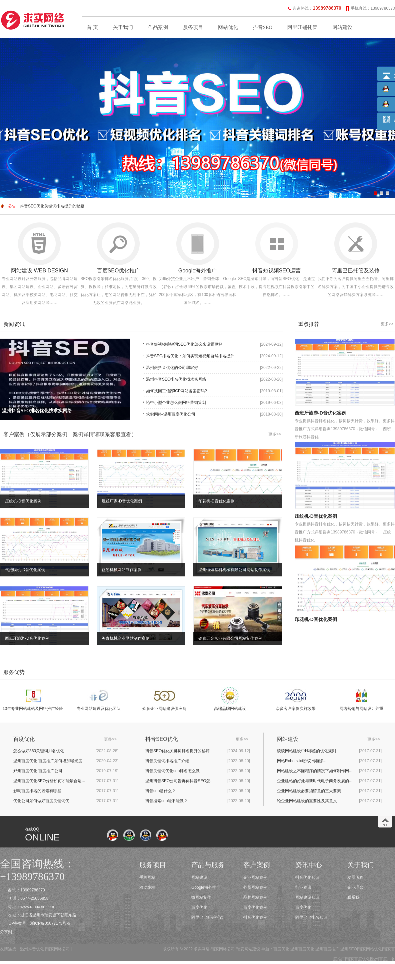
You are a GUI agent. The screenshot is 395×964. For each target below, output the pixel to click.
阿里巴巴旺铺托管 (207, 917)
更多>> (274, 434)
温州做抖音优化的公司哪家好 (172, 367)
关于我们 (123, 27)
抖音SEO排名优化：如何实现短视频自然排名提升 (190, 356)
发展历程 (355, 877)
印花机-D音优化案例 (316, 619)
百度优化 (199, 907)
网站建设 (342, 27)
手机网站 (147, 877)
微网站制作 (201, 897)
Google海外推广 (205, 887)
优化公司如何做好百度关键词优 (41, 801)
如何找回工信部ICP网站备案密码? (176, 391)
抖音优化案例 (255, 917)
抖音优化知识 (307, 877)
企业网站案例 (255, 877)
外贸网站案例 (255, 887)
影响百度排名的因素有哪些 (37, 791)
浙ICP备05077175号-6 (50, 923)
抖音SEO (262, 27)
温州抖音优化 (32, 949)
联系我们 (355, 897)
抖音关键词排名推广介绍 (167, 761)
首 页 (92, 27)
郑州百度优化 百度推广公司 (37, 771)
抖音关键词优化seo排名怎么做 (172, 771)
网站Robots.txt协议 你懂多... (302, 761)
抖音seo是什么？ (160, 791)
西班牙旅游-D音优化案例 (320, 413)
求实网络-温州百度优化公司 (170, 414)
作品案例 (158, 27)
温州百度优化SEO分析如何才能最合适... (49, 781)
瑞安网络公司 (58, 949)
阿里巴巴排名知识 (311, 917)
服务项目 (193, 27)
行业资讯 (303, 887)
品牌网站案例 (255, 897)
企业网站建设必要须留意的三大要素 (309, 791)
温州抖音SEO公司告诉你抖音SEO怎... (179, 781)
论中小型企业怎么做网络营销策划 (176, 402)
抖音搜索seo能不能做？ (166, 801)
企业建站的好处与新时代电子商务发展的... (314, 781)
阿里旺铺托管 (302, 27)
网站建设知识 (307, 897)
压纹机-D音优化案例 (316, 516)
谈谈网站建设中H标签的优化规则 (306, 751)
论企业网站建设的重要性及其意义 (307, 801)
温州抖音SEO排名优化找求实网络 (176, 379)
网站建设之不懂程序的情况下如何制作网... (314, 771)
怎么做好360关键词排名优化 (38, 751)
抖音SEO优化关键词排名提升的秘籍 (52, 206)
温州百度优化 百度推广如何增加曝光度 (47, 761)
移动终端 (147, 887)
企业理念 (355, 887)
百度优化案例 (255, 907)
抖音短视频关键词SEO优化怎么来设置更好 (184, 344)
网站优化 (228, 27)
